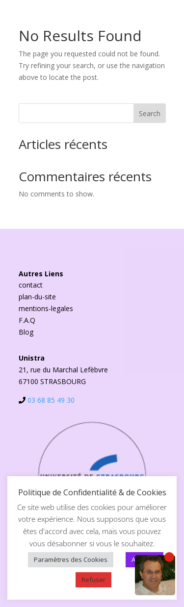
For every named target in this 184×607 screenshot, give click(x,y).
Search (149, 113)
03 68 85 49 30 (51, 400)
